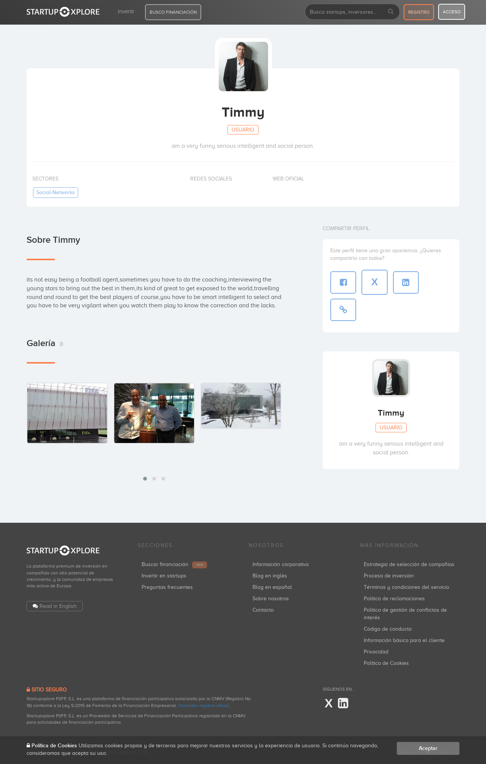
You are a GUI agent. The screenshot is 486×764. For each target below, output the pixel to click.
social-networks (55, 192)
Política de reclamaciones (394, 598)
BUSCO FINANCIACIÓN (173, 12)
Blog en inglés (269, 576)
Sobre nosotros (270, 598)
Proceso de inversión (389, 576)
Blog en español (272, 587)
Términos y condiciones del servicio (406, 587)
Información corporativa (280, 564)
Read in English (58, 606)
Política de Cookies (386, 663)
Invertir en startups (164, 576)
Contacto (263, 610)
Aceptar (428, 748)
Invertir (126, 11)
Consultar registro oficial (203, 705)
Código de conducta (388, 629)
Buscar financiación (174, 564)
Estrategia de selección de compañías (409, 564)
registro (418, 12)
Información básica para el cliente (404, 640)
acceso (452, 11)
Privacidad (376, 652)
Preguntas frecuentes (167, 587)
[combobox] (352, 12)
